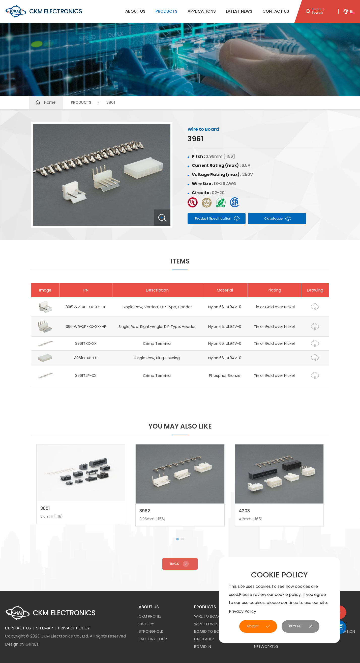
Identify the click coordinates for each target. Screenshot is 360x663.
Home (49, 102)
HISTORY (146, 623)
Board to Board (210, 631)
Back (180, 567)
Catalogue (277, 219)
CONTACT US (275, 11)
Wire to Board (208, 616)
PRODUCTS (166, 11)
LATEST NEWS (239, 11)
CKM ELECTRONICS (43, 11)
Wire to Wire (206, 623)
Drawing (315, 310)
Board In (202, 646)
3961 (110, 102)
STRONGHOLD (151, 631)
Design (11, 644)
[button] (177, 542)
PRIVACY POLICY (74, 628)
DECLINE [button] (295, 626)
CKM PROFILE (150, 616)
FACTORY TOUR (153, 639)
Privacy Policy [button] (242, 611)
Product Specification (217, 219)
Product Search (318, 11)
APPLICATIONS (202, 11)
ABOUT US (135, 11)
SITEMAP (44, 628)
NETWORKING (266, 646)
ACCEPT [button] (253, 626)
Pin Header (204, 639)
